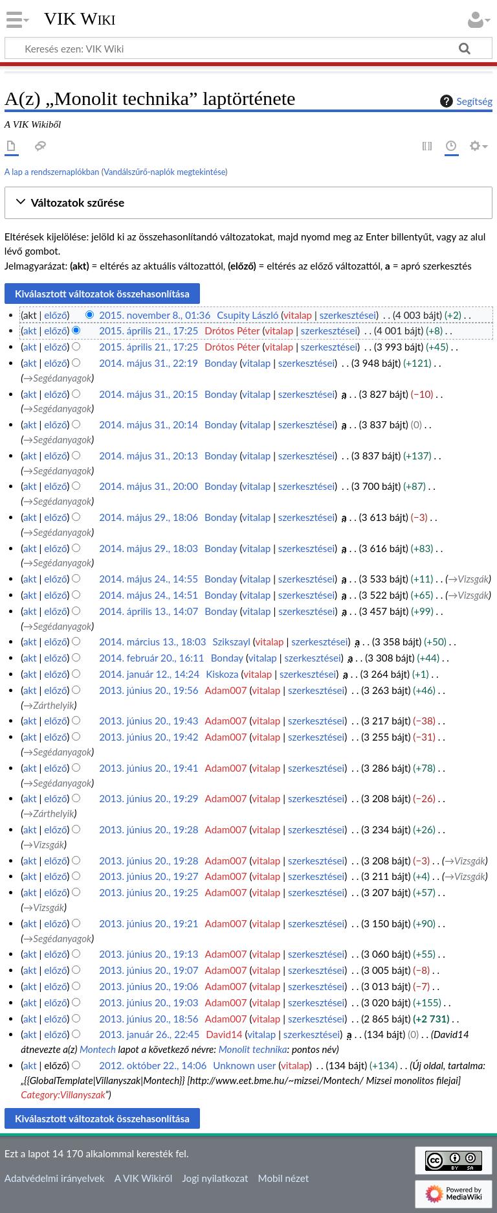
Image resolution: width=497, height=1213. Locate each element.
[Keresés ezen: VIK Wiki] (248, 48)
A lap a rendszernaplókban (52, 172)
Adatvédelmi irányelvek (55, 1178)
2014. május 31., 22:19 (148, 363)
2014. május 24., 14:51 (148, 595)
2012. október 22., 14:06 (152, 1065)
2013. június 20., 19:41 (148, 768)
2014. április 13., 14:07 (148, 611)
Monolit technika (253, 1049)
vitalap (297, 315)
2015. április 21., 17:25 (148, 330)
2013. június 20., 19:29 (148, 798)
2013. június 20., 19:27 (148, 876)
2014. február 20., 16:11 (151, 658)
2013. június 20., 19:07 (148, 970)
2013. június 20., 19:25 (148, 892)
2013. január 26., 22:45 (149, 1034)
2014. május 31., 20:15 (148, 394)
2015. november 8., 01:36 (154, 315)
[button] (248, 203)
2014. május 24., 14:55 (148, 578)
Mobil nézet (283, 1178)
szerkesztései (348, 315)
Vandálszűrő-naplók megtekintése (164, 172)
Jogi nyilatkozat (215, 1178)
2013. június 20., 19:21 (148, 923)
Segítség (464, 101)
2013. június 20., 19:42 (148, 737)
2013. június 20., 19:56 (148, 690)
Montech (98, 1049)
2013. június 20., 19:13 (148, 954)
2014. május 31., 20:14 (148, 424)
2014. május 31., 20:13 (148, 455)
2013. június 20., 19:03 (148, 1002)
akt (30, 330)
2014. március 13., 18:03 (152, 641)
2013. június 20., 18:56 (148, 1018)
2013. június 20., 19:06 (148, 986)
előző (55, 315)
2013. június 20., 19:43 (148, 720)
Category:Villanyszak (63, 1094)
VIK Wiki (80, 19)
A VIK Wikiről (143, 1178)
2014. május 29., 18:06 (148, 517)
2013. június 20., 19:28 (148, 829)
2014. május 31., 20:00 (148, 486)
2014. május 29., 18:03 (148, 548)
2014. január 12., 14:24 (149, 674)
